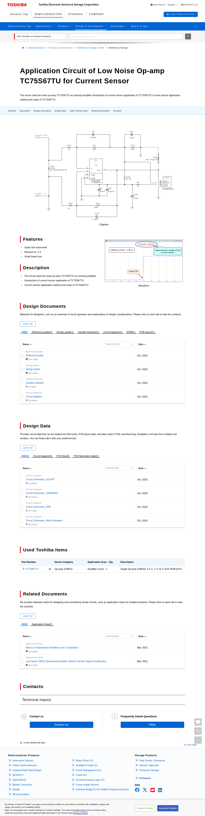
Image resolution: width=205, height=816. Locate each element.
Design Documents (42, 111)
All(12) (25, 456)
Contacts (117, 111)
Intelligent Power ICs (87, 765)
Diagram (104, 224)
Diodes (16, 789)
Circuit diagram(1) (113, 331)
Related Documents (100, 111)
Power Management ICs (88, 770)
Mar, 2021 (142, 647)
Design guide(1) (65, 331)
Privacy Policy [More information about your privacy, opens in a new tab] (80, 813)
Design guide (33, 369)
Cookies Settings (145, 808)
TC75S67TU (32, 569)
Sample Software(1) (88, 331)
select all (28, 324)
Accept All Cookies (168, 808)
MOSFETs (17, 775)
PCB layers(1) (147, 331)
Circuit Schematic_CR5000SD (42, 493)
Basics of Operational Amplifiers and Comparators (52, 647)
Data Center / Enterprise (152, 760)
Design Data (60, 111)
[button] (164, 4)
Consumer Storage (149, 770)
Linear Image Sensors (87, 784)
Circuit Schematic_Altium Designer (44, 520)
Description (25, 111)
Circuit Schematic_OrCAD (40, 479)
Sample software (35, 383)
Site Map (192, 745)
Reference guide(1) (42, 331)
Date (141, 344)
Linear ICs (81, 775)
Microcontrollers (20, 794)
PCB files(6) (63, 455)
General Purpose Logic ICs (90, 780)
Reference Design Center (91, 48)
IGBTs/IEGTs (19, 780)
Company (145, 778)
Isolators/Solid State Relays (27, 770)
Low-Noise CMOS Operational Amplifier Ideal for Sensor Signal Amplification (66, 661)
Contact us (61, 724)
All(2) (24, 624)
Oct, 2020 (142, 355)
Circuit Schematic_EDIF (38, 507)
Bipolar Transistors (22, 784)
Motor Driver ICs (84, 760)
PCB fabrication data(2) (86, 455)
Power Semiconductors (24, 765)
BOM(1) (131, 331)
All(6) (24, 332)
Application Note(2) (42, 624)
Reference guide (34, 355)
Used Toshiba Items (79, 111)
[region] (102, 808)
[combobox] (126, 36)
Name (26, 344)
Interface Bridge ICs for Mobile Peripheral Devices (102, 789)
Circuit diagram (34, 396)
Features (12, 111)
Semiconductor (36, 48)
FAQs (152, 724)
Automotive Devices (22, 760)
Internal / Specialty (149, 765)
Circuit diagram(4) (43, 455)
